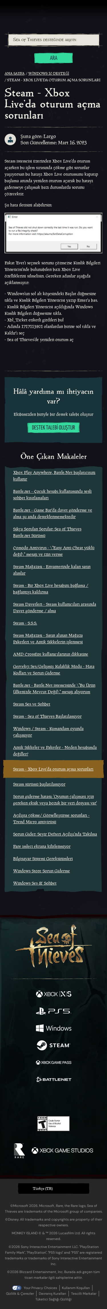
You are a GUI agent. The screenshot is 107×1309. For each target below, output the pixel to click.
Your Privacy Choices (40, 1288)
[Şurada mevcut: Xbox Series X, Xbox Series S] (53, 994)
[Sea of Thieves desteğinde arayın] (54, 40)
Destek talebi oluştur (53, 428)
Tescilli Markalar (83, 1293)
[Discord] (70, 1100)
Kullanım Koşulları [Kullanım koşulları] (76, 1288)
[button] (53, 1188)
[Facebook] (12, 1099)
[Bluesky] (93, 1100)
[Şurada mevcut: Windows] (53, 1029)
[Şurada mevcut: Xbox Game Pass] (53, 1063)
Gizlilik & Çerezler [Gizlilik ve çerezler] (20, 1293)
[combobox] (53, 40)
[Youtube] (52, 1100)
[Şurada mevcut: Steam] (53, 1046)
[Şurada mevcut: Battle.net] (53, 1080)
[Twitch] (36, 1100)
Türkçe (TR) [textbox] (43, 1188)
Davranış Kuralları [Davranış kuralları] (52, 1293)
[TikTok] (81, 1100)
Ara (53, 58)
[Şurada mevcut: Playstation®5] (53, 1012)
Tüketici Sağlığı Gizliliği (53, 1299)
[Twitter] (23, 1099)
